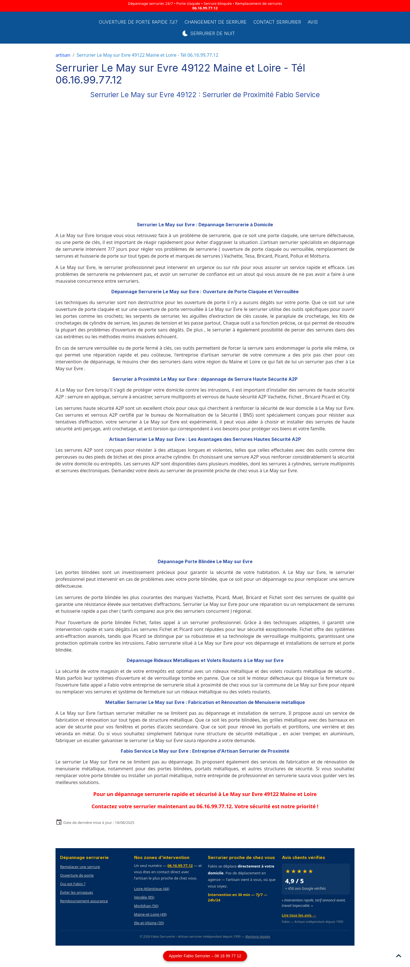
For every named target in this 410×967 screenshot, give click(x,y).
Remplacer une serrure (80, 866)
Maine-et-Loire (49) (150, 914)
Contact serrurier (283, 22)
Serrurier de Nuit (213, 33)
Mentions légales (257, 936)
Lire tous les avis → (299, 915)
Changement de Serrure (221, 22)
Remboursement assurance (84, 900)
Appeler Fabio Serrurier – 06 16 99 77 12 (205, 956)
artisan (63, 55)
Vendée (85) (144, 897)
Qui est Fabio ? (72, 883)
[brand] (68, 27)
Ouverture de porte (77, 875)
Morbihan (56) (146, 905)
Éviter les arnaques (76, 892)
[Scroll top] (398, 955)
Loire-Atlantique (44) (151, 888)
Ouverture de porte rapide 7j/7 (143, 22)
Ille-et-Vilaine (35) (149, 922)
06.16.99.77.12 (205, 8)
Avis (318, 22)
